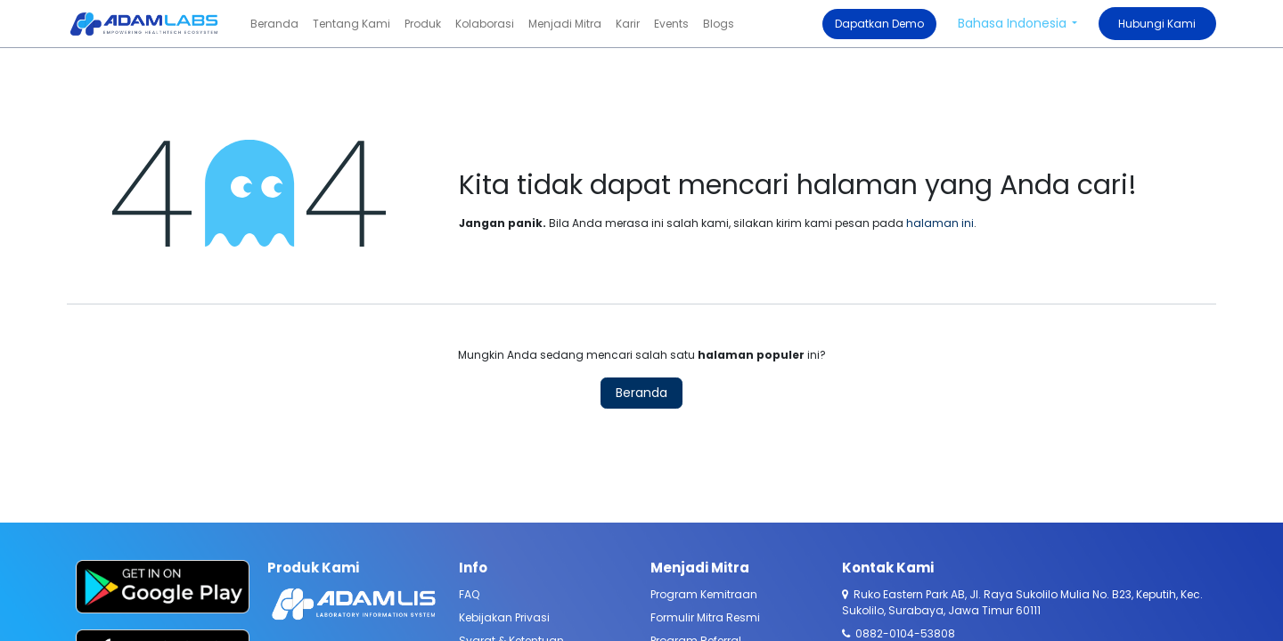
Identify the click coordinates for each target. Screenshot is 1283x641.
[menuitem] (274, 24)
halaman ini (940, 223)
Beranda (641, 393)
